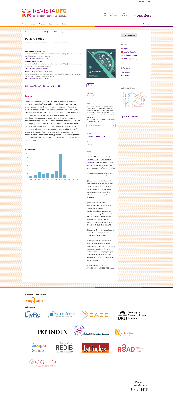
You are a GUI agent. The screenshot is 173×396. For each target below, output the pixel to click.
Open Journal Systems (129, 117)
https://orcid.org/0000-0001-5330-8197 (36, 68)
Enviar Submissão (129, 35)
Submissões (53, 24)
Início (27, 32)
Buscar (146, 24)
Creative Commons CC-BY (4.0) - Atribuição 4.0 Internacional (99, 159)
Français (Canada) (130, 59)
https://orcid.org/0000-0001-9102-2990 (36, 58)
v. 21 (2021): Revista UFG (48, 32)
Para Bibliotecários (127, 79)
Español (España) (129, 52)
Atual (33, 24)
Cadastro (141, 2)
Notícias (65, 24)
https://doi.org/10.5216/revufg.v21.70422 (44, 86)
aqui (111, 268)
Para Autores (125, 75)
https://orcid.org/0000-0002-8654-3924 (36, 79)
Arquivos (42, 24)
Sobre (24, 24)
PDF (91, 85)
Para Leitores (125, 72)
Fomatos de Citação (94, 126)
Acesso (149, 2)
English (126, 48)
